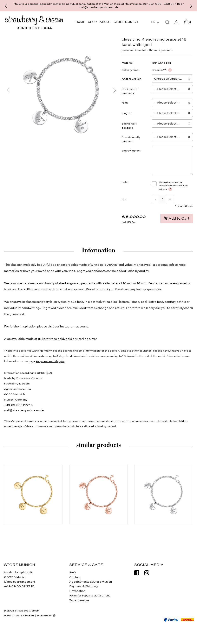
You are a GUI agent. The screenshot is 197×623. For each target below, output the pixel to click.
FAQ (72, 572)
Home (80, 22)
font (124, 102)
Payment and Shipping (51, 361)
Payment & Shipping (83, 586)
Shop (92, 22)
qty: (124, 199)
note (125, 182)
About (105, 22)
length (126, 113)
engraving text (131, 150)
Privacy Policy (44, 616)
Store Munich (126, 22)
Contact (74, 577)
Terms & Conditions (24, 616)
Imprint (7, 616)
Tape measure (79, 600)
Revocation (77, 591)
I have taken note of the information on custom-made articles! (173, 186)
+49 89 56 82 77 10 (19, 586)
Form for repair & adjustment (89, 595)
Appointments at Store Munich (90, 581)
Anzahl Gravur (131, 78)
